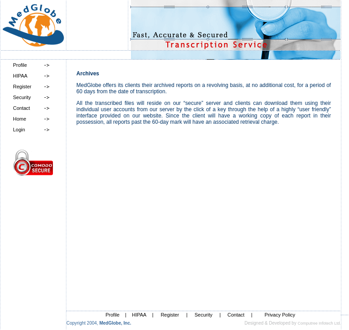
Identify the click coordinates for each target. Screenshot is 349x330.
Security (22, 97)
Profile (20, 65)
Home (19, 119)
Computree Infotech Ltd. (319, 323)
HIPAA (20, 75)
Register (22, 86)
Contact (21, 108)
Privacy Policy (280, 314)
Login (19, 129)
